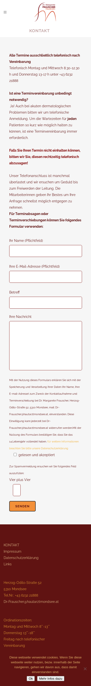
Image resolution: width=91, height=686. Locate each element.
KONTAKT (11, 545)
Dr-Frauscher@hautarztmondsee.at (31, 602)
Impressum (12, 551)
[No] (85, 668)
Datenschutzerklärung (21, 558)
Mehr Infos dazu (50, 678)
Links (8, 564)
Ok (31, 678)
